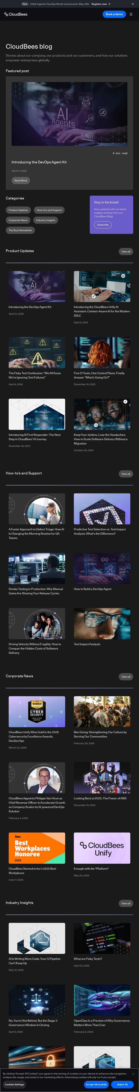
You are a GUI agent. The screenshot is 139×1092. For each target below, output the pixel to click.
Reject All (122, 1084)
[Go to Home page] (15, 14)
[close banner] (133, 4)
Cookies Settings (14, 1084)
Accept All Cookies (96, 1084)
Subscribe (103, 224)
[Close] (133, 1074)
